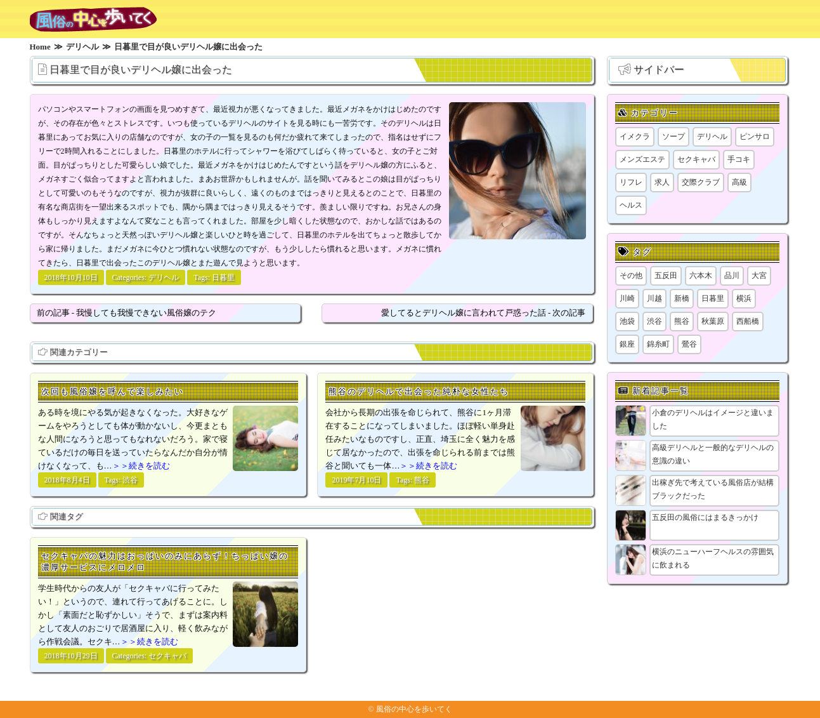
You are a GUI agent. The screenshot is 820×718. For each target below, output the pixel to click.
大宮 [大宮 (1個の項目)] (759, 275)
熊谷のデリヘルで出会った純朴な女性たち (419, 391)
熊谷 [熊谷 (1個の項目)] (681, 321)
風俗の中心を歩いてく (414, 709)
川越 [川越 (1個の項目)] (654, 298)
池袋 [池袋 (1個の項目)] (627, 321)
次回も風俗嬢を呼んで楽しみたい (112, 391)
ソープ (673, 136)
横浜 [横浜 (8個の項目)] (744, 298)
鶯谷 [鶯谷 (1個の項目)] (689, 344)
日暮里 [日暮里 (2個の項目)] (712, 298)
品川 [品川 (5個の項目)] (731, 275)
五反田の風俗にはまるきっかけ (705, 517)
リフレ (631, 182)
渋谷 (130, 479)
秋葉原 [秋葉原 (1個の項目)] (712, 321)
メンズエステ (642, 159)
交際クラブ (701, 182)
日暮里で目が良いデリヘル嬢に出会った (140, 69)
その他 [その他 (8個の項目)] (631, 275)
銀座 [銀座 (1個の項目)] (627, 344)
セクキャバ (167, 655)
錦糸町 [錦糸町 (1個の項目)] (658, 344)
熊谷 (421, 479)
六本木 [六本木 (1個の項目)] (700, 275)
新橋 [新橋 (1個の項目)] (681, 298)
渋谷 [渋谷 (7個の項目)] (654, 321)
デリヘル (163, 277)
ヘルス (631, 205)
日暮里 (223, 277)
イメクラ (635, 136)
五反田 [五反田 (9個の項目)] (665, 275)
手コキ (738, 159)
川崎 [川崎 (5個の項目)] (627, 298)
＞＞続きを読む (141, 465)
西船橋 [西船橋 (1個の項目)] (747, 321)
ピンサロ (754, 136)
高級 (739, 182)
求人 (662, 182)
